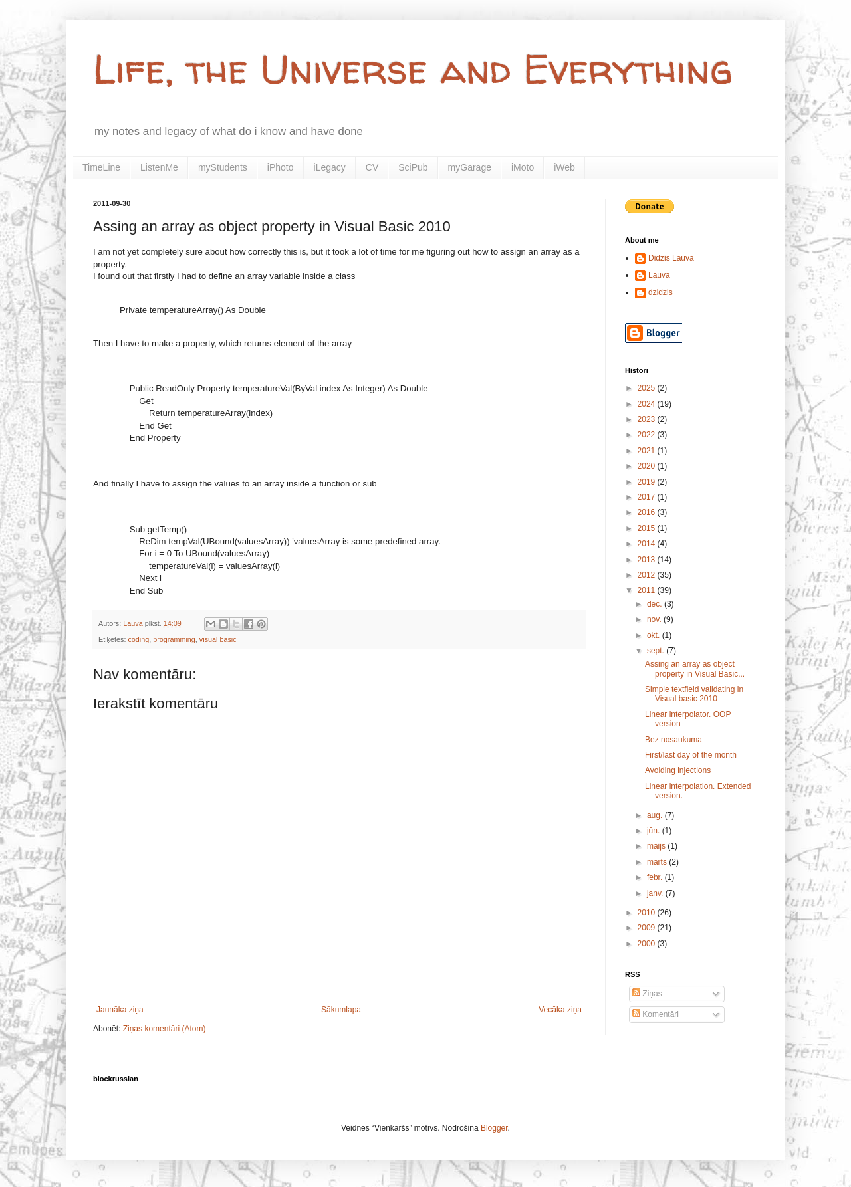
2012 (648, 575)
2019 (648, 481)
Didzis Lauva (671, 258)
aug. (656, 815)
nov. (655, 619)
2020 (648, 466)
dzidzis (660, 292)
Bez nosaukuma (673, 739)
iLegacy (330, 167)
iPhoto (280, 167)
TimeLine (101, 167)
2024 (648, 404)
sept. (656, 650)
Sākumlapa (341, 1009)
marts (658, 862)
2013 (648, 559)
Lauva (659, 275)
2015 (648, 528)
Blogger (494, 1128)
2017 (648, 497)
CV (372, 167)
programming (174, 639)
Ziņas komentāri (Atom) (164, 1028)
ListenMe (159, 167)
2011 (648, 590)
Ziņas (647, 993)
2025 (648, 388)
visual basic (218, 639)
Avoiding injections (678, 770)
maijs (657, 846)
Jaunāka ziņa (120, 1009)
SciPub (412, 167)
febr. (656, 877)
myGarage (469, 167)
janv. (656, 893)
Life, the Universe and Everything (413, 69)
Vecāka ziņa (560, 1009)
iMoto (522, 167)
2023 (648, 419)
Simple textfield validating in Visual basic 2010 (694, 694)
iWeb (564, 167)
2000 (648, 943)
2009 (648, 927)
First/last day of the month (691, 755)
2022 (648, 434)
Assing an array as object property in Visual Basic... (695, 668)
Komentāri (655, 1014)
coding (138, 639)
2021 (648, 450)
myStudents (222, 167)
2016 (648, 512)
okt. (654, 635)
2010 (648, 912)
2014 (648, 543)
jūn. (654, 830)
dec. (655, 604)
